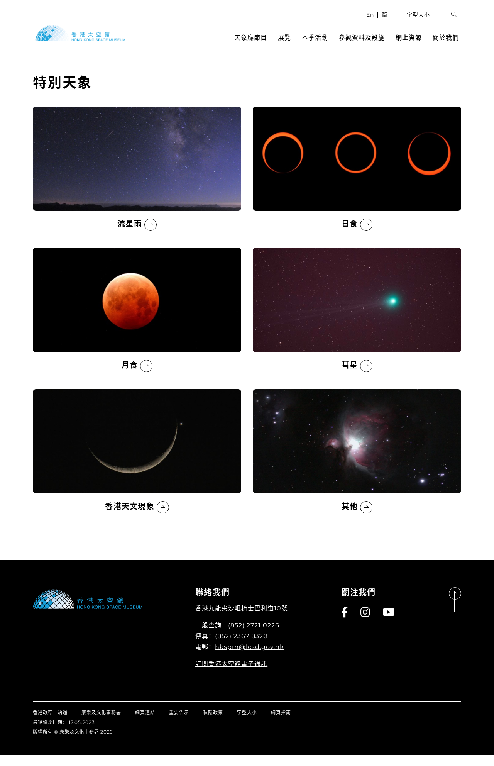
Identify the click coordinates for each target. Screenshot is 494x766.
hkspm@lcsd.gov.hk (249, 657)
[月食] (137, 321)
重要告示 (179, 723)
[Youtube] (389, 623)
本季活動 (317, 44)
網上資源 (411, 44)
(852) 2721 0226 (253, 636)
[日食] (357, 179)
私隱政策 (213, 723)
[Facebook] (345, 623)
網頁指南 (281, 723)
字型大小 (421, 21)
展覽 (286, 44)
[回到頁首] (455, 610)
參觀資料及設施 (364, 44)
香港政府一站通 (50, 723)
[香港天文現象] (137, 462)
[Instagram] (365, 623)
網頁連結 (145, 723)
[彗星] (357, 321)
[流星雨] (137, 179)
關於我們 (448, 44)
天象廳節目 (253, 44)
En (372, 21)
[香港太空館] (78, 40)
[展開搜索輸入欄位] (456, 21)
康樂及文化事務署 (101, 723)
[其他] (357, 462)
